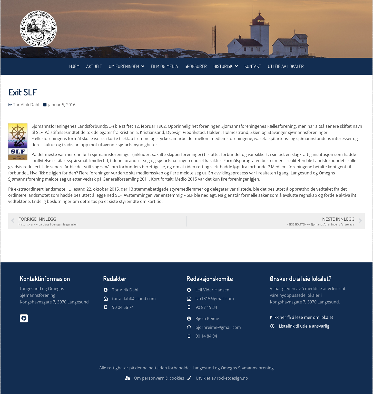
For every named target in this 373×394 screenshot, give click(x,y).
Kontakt (252, 66)
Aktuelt (94, 66)
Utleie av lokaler (286, 66)
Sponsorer (196, 66)
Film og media (164, 66)
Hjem (74, 66)
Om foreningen (126, 66)
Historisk (225, 66)
